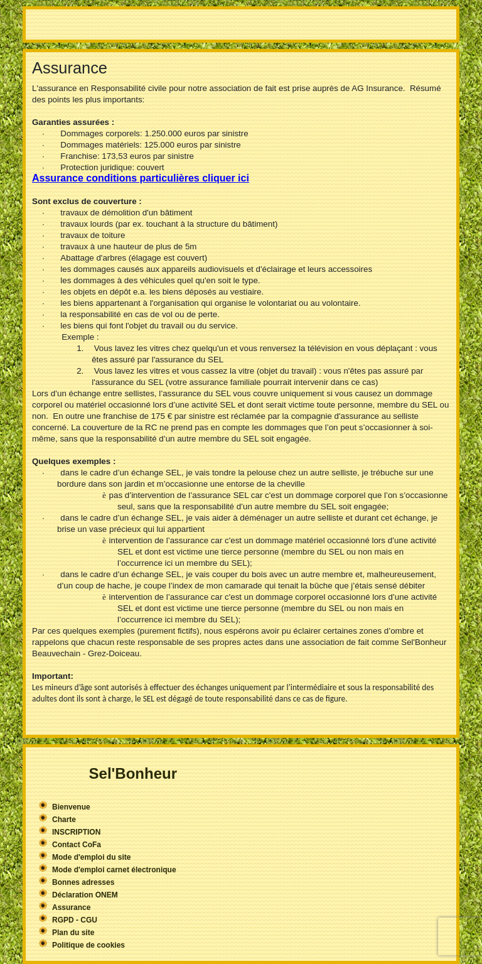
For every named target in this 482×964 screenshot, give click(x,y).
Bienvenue (71, 807)
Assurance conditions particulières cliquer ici (140, 178)
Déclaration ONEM (85, 895)
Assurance (71, 907)
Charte (64, 819)
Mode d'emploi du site (91, 857)
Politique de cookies (88, 945)
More (241, 24)
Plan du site (73, 932)
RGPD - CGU (74, 920)
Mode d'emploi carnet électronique (114, 869)
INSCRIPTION (76, 832)
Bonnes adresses (83, 882)
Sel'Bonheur (133, 773)
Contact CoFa (76, 844)
